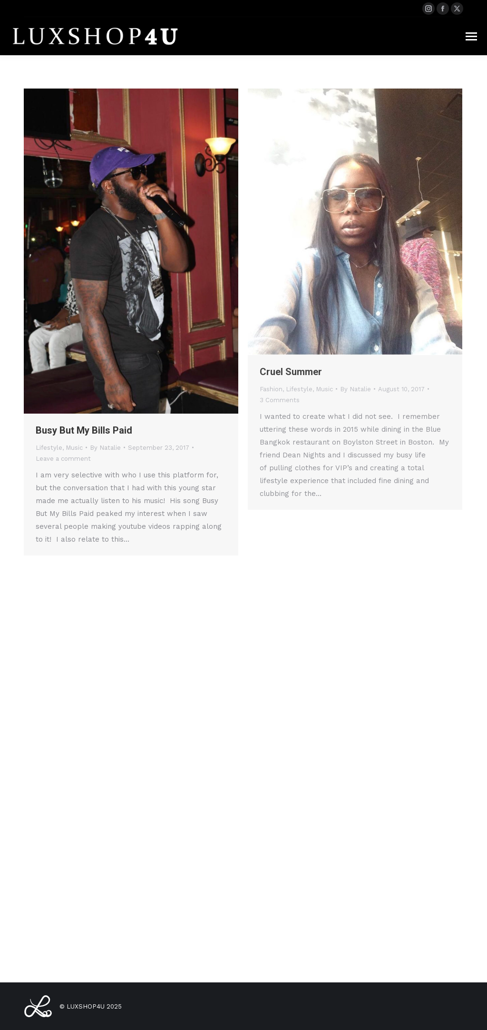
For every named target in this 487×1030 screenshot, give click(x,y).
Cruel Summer (291, 371)
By (105, 447)
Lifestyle (49, 447)
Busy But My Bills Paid (84, 430)
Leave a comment (63, 458)
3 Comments (280, 400)
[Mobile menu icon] (471, 36)
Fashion (271, 389)
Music (74, 447)
